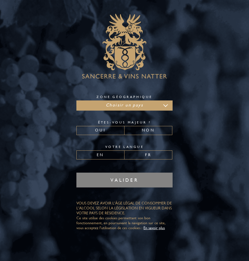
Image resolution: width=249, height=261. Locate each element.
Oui (100, 130)
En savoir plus (154, 228)
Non (148, 130)
